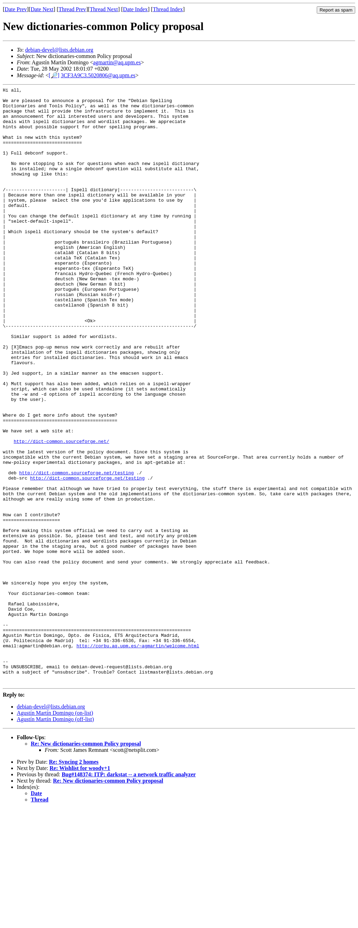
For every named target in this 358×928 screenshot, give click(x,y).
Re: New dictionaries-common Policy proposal (86, 863)
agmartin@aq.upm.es (117, 62)
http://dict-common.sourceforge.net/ (61, 512)
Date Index (135, 9)
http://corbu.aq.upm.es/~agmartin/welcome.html (138, 758)
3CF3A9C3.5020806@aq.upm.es (98, 75)
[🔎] (54, 75)
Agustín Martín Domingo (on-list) (55, 832)
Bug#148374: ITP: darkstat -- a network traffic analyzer (129, 894)
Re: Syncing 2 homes (74, 881)
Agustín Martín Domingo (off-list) (55, 839)
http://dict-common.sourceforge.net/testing (76, 550)
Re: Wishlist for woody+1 (80, 888)
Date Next (42, 9)
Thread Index (168, 9)
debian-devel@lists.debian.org (59, 50)
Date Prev (16, 9)
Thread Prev (72, 9)
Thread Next (104, 9)
